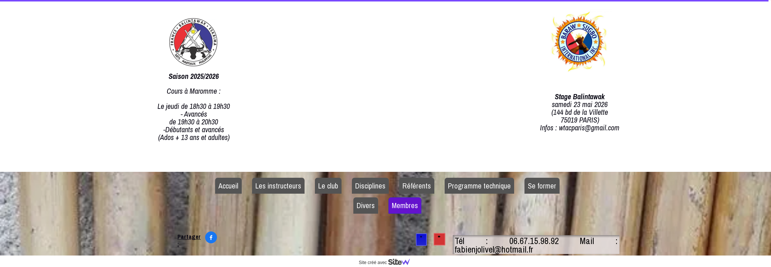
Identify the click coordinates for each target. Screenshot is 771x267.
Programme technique (479, 186)
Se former (542, 186)
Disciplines (370, 186)
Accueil (228, 186)
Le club (328, 186)
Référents (417, 186)
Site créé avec (387, 262)
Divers (366, 205)
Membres (405, 205)
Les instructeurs (278, 186)
